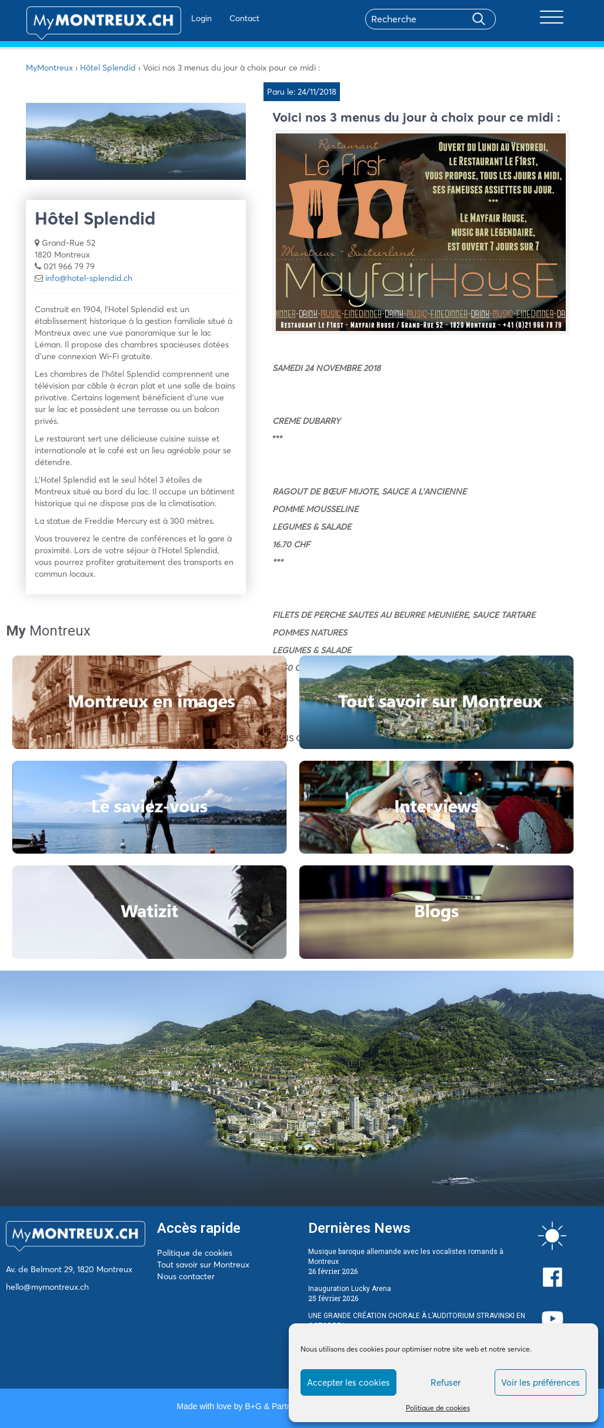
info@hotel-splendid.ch (88, 278)
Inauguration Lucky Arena (349, 1289)
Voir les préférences (540, 1382)
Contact (213, 18)
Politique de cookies (438, 1407)
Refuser (445, 1382)
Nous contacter (186, 1276)
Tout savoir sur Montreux (203, 1264)
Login (169, 18)
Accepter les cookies (348, 1382)
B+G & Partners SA (280, 1406)
